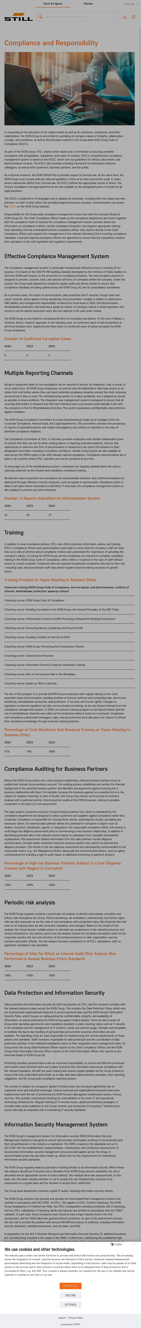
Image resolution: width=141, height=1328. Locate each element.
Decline (70, 1295)
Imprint (62, 1317)
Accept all (70, 1286)
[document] (70, 1264)
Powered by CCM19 (70, 1324)
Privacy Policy (76, 1317)
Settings (70, 1304)
